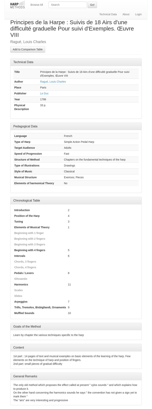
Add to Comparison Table (28, 49)
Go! (92, 4)
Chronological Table (26, 200)
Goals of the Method (27, 326)
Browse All (36, 4)
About (126, 14)
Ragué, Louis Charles (53, 81)
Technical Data (108, 14)
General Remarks (25, 376)
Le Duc (44, 93)
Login (138, 14)
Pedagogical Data (25, 126)
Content (18, 347)
